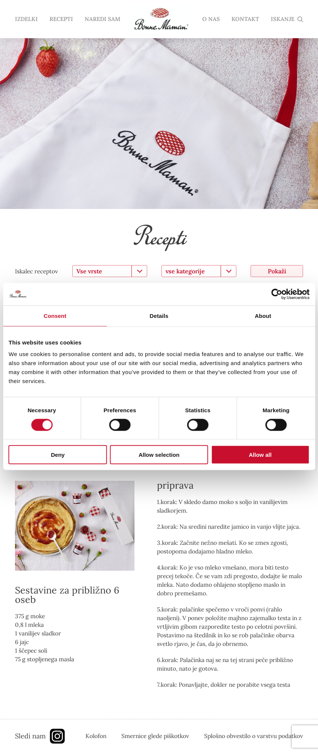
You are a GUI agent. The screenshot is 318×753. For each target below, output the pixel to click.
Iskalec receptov (36, 271)
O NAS (211, 19)
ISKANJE (282, 19)
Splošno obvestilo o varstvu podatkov (253, 736)
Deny (58, 455)
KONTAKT (245, 19)
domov (161, 19)
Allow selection (159, 455)
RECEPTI (61, 19)
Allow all (260, 455)
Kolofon (95, 736)
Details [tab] (159, 315)
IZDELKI (26, 19)
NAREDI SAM (102, 19)
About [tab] (263, 315)
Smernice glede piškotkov (155, 736)
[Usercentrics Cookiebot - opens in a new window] (276, 294)
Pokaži (277, 271)
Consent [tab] (54, 315)
